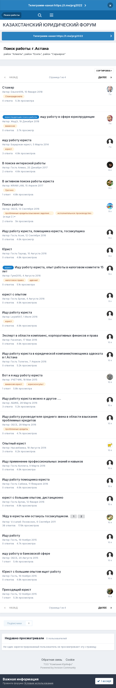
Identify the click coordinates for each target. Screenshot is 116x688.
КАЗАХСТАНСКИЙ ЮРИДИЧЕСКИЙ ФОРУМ (49, 25)
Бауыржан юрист (21, 144)
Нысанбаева (18, 447)
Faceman (16, 339)
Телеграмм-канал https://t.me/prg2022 (55, 5)
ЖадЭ (14, 121)
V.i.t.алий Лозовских (23, 521)
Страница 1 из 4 (58, 77)
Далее (102, 77)
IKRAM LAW (17, 185)
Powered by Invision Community (58, 667)
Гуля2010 (16, 275)
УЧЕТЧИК (16, 379)
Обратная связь (51, 659)
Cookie (70, 659)
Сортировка (104, 71)
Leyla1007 (16, 316)
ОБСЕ (14, 208)
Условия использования (38, 683)
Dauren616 (17, 91)
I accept (104, 681)
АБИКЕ (14, 402)
